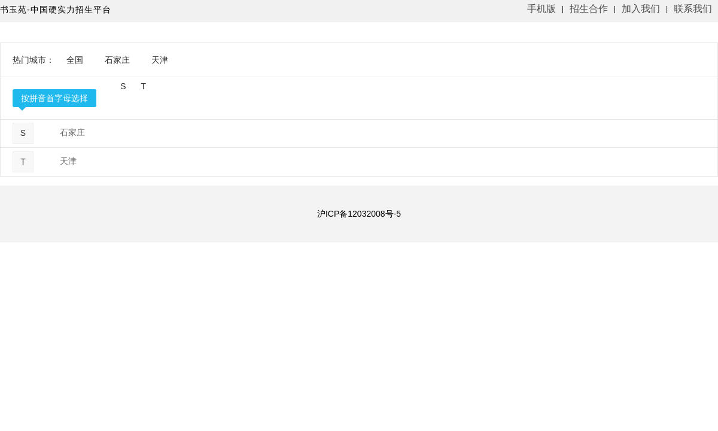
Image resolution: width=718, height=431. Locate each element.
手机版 (541, 9)
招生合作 (589, 9)
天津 (159, 60)
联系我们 (693, 9)
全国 (74, 60)
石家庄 (117, 60)
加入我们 (641, 9)
